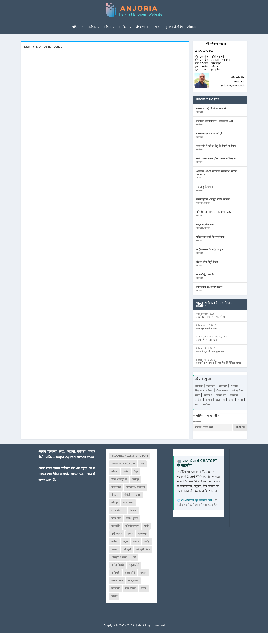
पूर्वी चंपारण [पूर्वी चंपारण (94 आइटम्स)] (116, 534)
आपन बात (221, 395)
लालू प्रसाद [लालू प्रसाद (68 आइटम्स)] (133, 580)
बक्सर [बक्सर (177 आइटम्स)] (130, 534)
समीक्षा (207, 404)
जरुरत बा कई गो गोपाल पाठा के (211, 108)
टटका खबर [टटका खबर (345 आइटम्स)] (128, 502)
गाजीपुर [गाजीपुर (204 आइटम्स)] (135, 479)
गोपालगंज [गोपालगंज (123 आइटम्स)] (116, 487)
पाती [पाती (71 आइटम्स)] (146, 526)
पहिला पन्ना (78, 27)
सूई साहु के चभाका (205, 187)
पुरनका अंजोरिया (174, 27)
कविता (199, 400)
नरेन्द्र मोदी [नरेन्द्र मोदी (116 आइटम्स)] (116, 518)
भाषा (241, 400)
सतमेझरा (123, 27)
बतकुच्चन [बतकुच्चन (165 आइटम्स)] (142, 534)
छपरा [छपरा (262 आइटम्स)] (138, 495)
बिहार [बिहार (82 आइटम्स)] (125, 541)
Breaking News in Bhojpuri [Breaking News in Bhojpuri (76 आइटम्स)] (129, 456)
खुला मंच (221, 400)
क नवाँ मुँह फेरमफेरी (205, 274)
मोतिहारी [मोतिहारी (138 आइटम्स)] (115, 573)
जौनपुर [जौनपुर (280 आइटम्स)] (114, 502)
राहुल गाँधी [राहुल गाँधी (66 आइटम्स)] (130, 573)
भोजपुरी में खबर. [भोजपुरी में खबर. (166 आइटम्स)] (119, 557)
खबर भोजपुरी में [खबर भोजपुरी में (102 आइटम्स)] (119, 479)
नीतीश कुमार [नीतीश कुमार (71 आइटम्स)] (132, 518)
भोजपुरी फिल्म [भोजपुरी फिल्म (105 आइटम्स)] (143, 549)
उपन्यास (234, 395)
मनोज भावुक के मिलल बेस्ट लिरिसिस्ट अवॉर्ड (220, 363)
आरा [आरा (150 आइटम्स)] (142, 463)
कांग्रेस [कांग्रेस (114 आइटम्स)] (126, 471)
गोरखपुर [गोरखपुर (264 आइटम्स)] (115, 495)
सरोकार (92, 27)
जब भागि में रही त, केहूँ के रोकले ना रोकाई (216, 146)
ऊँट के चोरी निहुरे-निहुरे (207, 262)
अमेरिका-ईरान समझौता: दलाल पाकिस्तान (216, 158)
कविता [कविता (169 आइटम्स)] (114, 471)
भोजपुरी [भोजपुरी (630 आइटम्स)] (127, 549)
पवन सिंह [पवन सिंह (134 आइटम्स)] (115, 526)
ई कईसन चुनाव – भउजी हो (209, 133)
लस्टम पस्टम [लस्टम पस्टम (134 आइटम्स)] (117, 580)
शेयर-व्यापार (142, 27)
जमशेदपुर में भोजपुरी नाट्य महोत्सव (213, 199)
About (191, 27)
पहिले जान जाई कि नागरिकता (210, 237)
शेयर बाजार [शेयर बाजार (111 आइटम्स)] (130, 588)
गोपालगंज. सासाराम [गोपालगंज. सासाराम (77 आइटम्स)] (135, 487)
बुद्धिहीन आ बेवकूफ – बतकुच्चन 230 (213, 212)
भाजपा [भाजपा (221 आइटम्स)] (114, 549)
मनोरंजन (199, 203)
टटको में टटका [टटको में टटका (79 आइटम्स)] (118, 510)
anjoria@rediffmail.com (75, 457)
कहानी (209, 400)
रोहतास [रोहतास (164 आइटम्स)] (143, 573)
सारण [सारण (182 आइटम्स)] (143, 588)
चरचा (232, 400)
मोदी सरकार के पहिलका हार (209, 249)
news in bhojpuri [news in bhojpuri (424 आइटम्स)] (123, 463)
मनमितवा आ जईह (208, 340)
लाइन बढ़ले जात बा (205, 224)
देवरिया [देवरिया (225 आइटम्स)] (133, 510)
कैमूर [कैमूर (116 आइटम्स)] (136, 471)
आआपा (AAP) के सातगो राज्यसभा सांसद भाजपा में (216, 173)
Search (197, 422)
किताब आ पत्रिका (204, 391)
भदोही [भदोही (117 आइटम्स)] (147, 541)
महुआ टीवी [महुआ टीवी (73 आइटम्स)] (134, 565)
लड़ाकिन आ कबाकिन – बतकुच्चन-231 (214, 121)
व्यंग (197, 404)
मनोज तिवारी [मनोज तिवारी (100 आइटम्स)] (117, 565)
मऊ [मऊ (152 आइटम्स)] (134, 557)
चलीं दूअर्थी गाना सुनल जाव (212, 351)
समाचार (157, 27)
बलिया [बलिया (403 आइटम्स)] (114, 541)
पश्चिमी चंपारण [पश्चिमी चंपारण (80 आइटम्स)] (132, 526)
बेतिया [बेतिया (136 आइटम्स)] (136, 541)
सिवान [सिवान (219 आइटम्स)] (114, 596)
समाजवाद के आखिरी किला (209, 287)
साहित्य (107, 27)
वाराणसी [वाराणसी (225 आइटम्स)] (115, 588)
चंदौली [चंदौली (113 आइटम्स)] (127, 495)
